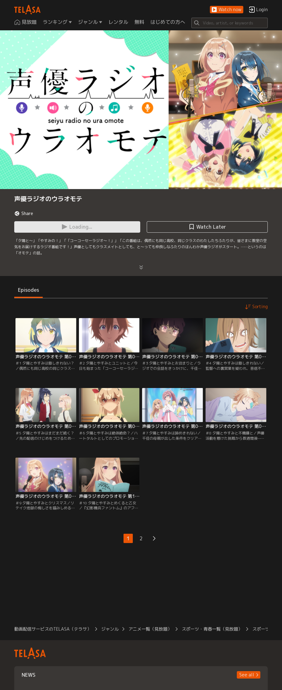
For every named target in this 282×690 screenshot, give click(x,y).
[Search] (229, 23)
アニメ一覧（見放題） (150, 629)
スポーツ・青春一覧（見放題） (212, 629)
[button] (226, 10)
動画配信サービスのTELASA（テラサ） (52, 629)
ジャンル (110, 629)
